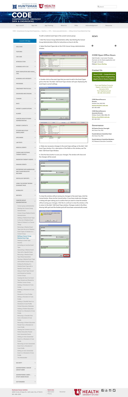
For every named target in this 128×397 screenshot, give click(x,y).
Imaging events (21, 164)
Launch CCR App (24, 41)
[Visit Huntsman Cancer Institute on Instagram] (110, 391)
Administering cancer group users (23, 369)
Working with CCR (22, 66)
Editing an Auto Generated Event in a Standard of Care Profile (26, 353)
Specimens (19, 137)
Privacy (50, 394)
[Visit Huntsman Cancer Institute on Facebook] (102, 391)
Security (19, 363)
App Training (49, 25)
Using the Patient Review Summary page (24, 184)
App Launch (20, 25)
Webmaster (51, 392)
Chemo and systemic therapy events (23, 153)
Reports (19, 195)
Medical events (21, 147)
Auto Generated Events (24, 334)
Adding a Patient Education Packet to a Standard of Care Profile (26, 311)
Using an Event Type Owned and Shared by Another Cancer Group (26, 273)
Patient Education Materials (26, 306)
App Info (34, 25)
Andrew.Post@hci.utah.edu (100, 105)
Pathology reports (22, 178)
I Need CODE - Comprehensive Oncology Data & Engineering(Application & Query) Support (104, 76)
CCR (50, 31)
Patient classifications (24, 108)
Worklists (19, 190)
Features (19, 51)
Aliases (18, 113)
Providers (19, 83)
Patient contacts (22, 125)
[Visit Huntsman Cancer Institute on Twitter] (114, 391)
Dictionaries (20, 382)
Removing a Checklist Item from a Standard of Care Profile (25, 318)
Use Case (19, 56)
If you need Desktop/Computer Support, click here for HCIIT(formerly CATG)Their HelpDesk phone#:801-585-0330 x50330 (104, 89)
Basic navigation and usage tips (25, 72)
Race (17, 103)
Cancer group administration (60, 31)
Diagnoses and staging (24, 93)
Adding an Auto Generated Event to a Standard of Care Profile (26, 339)
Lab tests (19, 142)
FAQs (76, 25)
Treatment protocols (23, 88)
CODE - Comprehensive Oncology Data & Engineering (26, 31)
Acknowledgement (92, 25)
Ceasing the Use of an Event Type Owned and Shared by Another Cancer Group (26, 280)
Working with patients (23, 78)
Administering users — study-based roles (23, 376)
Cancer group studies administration (23, 119)
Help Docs (44, 31)
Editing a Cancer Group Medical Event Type (24, 237)
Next (115, 46)
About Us (64, 25)
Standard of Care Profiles (25, 294)
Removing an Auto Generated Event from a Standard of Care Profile (26, 346)
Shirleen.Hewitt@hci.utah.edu (101, 117)
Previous (92, 46)
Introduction (21, 61)
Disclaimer (62, 392)
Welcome (19, 46)
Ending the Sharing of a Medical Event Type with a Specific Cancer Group (25, 266)
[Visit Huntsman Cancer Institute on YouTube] (106, 391)
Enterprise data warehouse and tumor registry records (25, 171)
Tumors (18, 98)
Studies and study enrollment (22, 131)
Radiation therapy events (24, 159)
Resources (108, 25)
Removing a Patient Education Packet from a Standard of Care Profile (26, 325)
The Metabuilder (22, 357)
